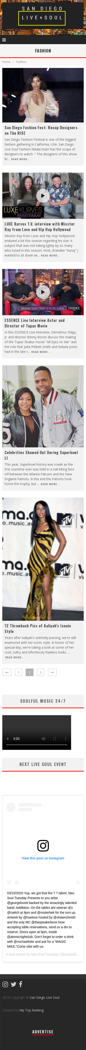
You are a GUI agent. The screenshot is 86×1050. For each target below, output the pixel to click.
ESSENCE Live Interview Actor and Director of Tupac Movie (35, 323)
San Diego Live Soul (44, 997)
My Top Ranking (31, 1010)
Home (6, 62)
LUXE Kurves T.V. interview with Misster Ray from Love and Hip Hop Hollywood (40, 226)
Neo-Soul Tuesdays (45, 954)
